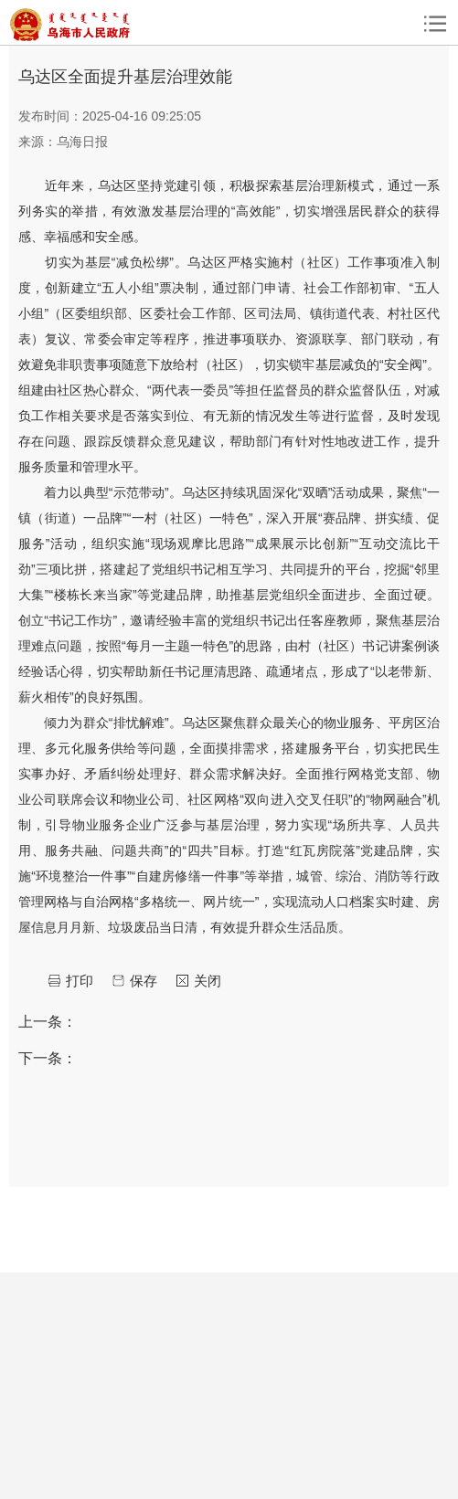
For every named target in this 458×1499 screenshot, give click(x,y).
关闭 (207, 980)
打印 (79, 980)
